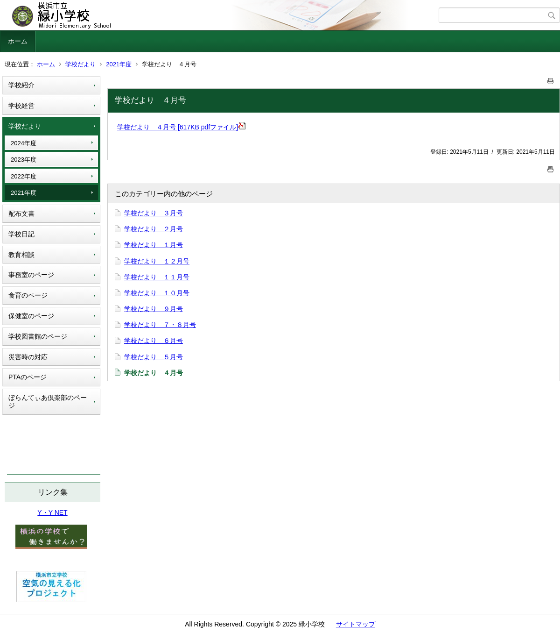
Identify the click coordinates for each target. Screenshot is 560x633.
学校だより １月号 (153, 245)
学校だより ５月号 (153, 357)
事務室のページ (31, 274)
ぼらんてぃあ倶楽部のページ (47, 401)
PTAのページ (27, 377)
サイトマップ (355, 624)
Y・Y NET (52, 512)
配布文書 (21, 213)
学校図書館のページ (37, 336)
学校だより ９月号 (153, 309)
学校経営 (21, 105)
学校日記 (21, 234)
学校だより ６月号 (153, 340)
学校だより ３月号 (153, 213)
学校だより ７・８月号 (160, 324)
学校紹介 (21, 85)
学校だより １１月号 (156, 277)
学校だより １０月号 (156, 293)
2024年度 (23, 143)
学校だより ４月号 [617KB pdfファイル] (181, 127)
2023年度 (23, 159)
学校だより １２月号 (156, 261)
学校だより (80, 64)
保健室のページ (31, 316)
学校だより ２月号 (153, 229)
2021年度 (119, 64)
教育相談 (21, 254)
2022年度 (23, 176)
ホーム (18, 41)
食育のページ (28, 295)
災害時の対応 (28, 357)
